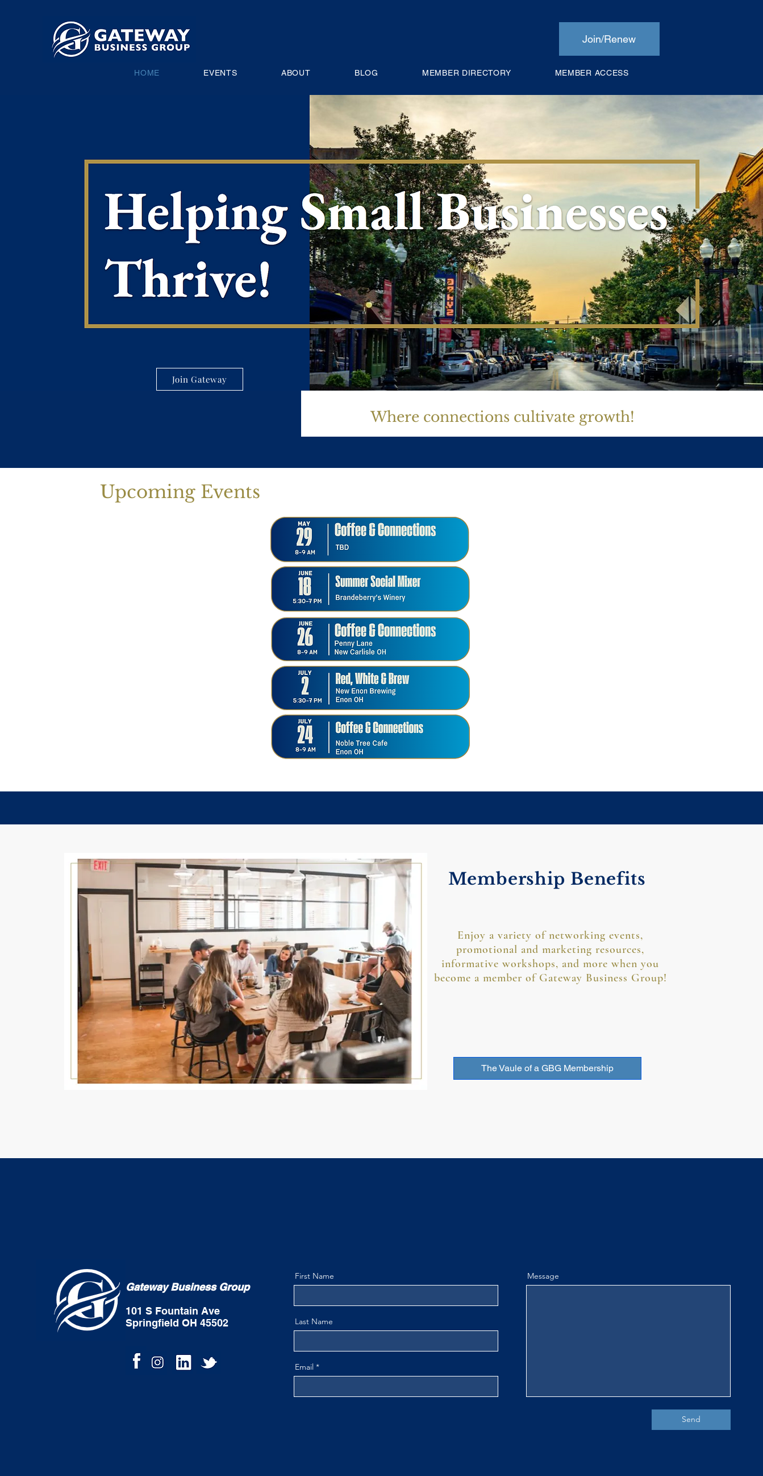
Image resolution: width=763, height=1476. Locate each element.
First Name (314, 1276)
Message (543, 1276)
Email (304, 1367)
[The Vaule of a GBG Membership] (547, 1068)
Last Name (314, 1321)
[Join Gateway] (199, 379)
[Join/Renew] (609, 39)
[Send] (691, 1419)
